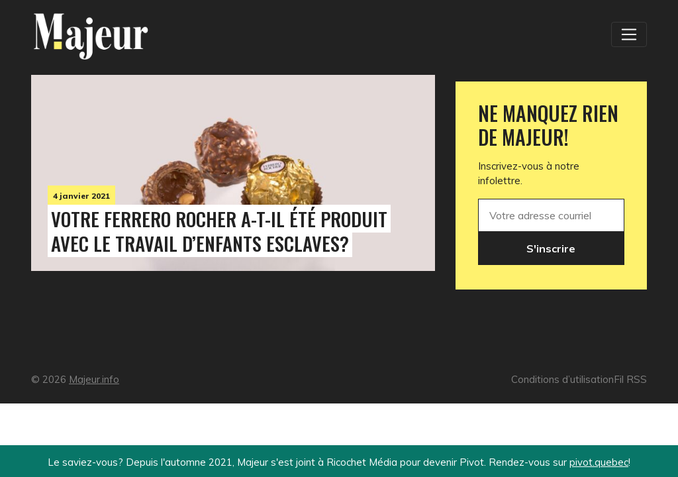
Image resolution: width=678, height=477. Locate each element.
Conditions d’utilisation (562, 379)
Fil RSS (630, 379)
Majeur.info (94, 379)
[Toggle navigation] (629, 34)
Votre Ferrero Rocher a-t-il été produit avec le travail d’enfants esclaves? (219, 231)
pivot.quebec (598, 462)
